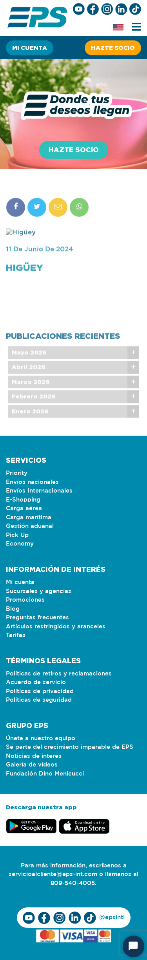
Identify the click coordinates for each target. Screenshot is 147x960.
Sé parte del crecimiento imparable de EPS (69, 747)
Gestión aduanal (30, 526)
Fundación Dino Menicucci (45, 773)
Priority (16, 473)
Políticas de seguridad (39, 700)
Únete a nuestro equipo (40, 738)
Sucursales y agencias (38, 591)
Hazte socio (113, 47)
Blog (13, 608)
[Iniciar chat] (133, 946)
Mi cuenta (29, 47)
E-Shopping (23, 499)
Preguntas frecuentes (37, 617)
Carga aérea (24, 508)
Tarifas (15, 635)
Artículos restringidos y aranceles (55, 626)
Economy (20, 543)
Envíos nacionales (32, 482)
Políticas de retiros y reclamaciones (59, 673)
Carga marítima (28, 517)
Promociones (25, 599)
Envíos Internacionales (39, 490)
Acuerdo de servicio (36, 682)
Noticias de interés (34, 756)
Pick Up (17, 535)
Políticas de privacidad (40, 691)
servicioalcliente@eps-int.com (53, 874)
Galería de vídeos (32, 764)
